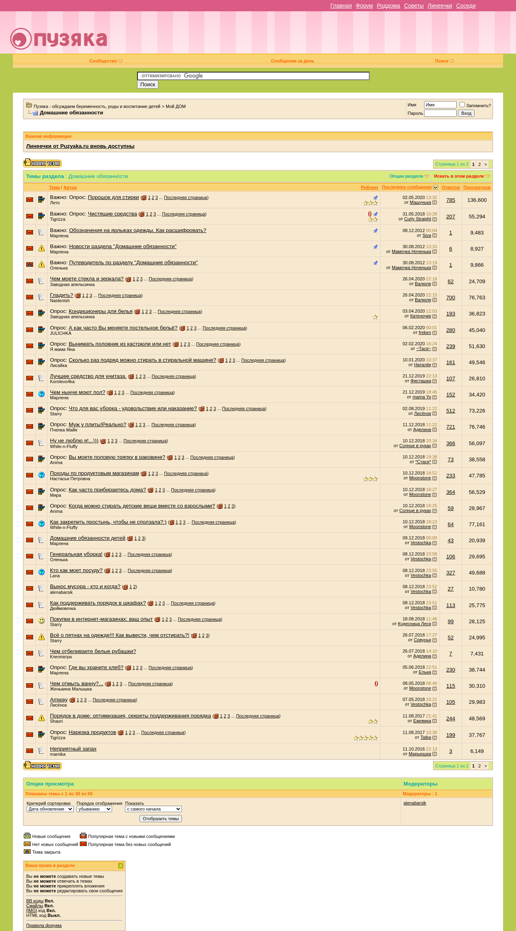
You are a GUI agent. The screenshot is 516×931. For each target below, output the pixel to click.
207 (450, 217)
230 (450, 670)
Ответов (450, 187)
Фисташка (420, 380)
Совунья (422, 639)
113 (450, 605)
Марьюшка (420, 753)
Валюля (423, 283)
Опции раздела (406, 176)
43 (451, 540)
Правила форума (44, 925)
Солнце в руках (415, 445)
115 (450, 686)
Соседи (466, 5)
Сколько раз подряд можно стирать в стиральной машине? (142, 360)
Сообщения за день (292, 60)
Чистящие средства (112, 214)
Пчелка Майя (63, 429)
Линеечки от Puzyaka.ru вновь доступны (80, 146)
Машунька (420, 202)
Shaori (56, 721)
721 (450, 427)
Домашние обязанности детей (87, 538)
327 (450, 573)
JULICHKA (60, 333)
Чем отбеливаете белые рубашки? (93, 651)
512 (450, 411)
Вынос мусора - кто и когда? (85, 586)
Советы (414, 5)
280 (450, 330)
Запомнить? (475, 105)
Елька (425, 672)
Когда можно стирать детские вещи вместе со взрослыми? (142, 506)
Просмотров (477, 187)
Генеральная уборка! (76, 554)
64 (451, 524)
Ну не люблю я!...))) (74, 441)
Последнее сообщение (407, 187)
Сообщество (106, 60)
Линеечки (440, 5)
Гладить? (61, 295)
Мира (55, 495)
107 (450, 378)
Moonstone (420, 477)
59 (451, 508)
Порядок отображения (99, 803)
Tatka (425, 737)
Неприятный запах (73, 749)
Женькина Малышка (71, 688)
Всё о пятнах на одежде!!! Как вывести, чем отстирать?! (119, 635)
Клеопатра (61, 656)
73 (451, 459)
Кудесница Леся (414, 623)
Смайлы (34, 905)
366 (450, 443)
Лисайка (58, 365)
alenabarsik (61, 592)
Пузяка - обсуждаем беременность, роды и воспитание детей (97, 106)
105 (450, 702)
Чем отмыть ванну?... (76, 683)
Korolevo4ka (62, 381)
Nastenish (60, 300)
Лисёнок (422, 413)
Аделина (422, 429)
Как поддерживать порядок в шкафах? (98, 603)
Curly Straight (417, 218)
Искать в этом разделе (459, 176)
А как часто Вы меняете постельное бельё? (123, 328)
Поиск (444, 60)
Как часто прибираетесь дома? (107, 490)
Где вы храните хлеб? (96, 667)
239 (450, 346)
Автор (70, 187)
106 (450, 557)
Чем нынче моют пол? (77, 392)
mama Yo (421, 396)
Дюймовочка (63, 608)
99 (451, 621)
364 (450, 492)
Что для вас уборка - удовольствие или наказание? (133, 408)
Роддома (388, 5)
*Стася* (423, 461)
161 (450, 362)
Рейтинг (369, 187)
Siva (426, 235)
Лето (55, 202)
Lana (55, 575)
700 (450, 297)
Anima (56, 462)
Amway (59, 700)
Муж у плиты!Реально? (97, 424)
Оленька (59, 267)
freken (425, 332)
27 (451, 589)
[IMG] (31, 910)
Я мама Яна (62, 349)
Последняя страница (185, 197)
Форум (364, 5)
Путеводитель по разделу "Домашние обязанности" (133, 262)
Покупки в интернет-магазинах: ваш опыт (101, 619)
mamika (58, 754)
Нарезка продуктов (92, 732)
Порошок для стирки (113, 197)
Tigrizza (57, 219)
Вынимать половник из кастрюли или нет (120, 344)
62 (451, 281)
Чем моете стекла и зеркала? (87, 279)
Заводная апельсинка (72, 284)
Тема (54, 187)
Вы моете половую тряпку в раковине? (117, 457)
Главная (341, 5)
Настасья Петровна (70, 478)
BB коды (35, 900)
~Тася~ (423, 348)
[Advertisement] (315, 35)
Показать (134, 803)
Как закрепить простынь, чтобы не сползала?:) (108, 522)
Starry (56, 413)
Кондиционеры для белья (101, 311)
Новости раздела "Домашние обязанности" (123, 246)
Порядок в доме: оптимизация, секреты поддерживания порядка (130, 716)
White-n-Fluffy (63, 446)
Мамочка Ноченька (411, 251)
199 (450, 735)
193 (450, 314)
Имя (412, 104)
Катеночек (420, 315)
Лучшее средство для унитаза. (88, 376)
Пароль (415, 113)
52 (451, 637)
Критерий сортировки (49, 803)
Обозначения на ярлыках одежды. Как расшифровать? (137, 230)
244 (450, 718)
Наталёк (422, 364)
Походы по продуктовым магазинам (94, 473)
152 (450, 395)
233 (450, 476)
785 (450, 200)
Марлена (59, 235)
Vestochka (421, 542)
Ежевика (422, 720)
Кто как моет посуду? (76, 570)
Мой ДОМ (176, 106)
